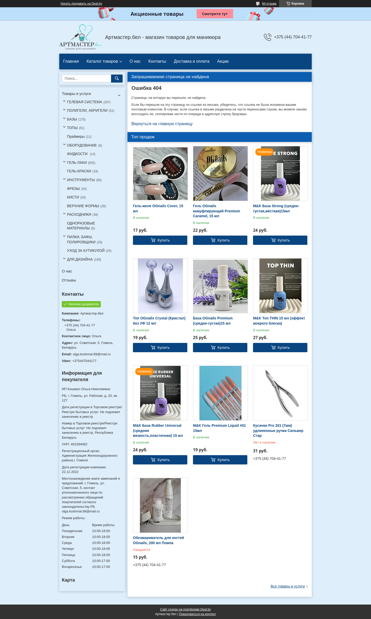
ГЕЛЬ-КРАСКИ (79, 171)
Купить (163, 240)
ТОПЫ (72, 128)
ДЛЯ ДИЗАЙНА (80, 259)
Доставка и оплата (191, 61)
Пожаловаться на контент (197, 614)
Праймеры (76, 136)
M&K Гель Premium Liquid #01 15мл (219, 428)
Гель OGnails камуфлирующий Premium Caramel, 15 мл (216, 211)
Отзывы (69, 280)
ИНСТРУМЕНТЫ (81, 180)
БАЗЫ (72, 119)
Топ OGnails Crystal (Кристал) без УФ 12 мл (159, 320)
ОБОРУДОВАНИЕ (82, 145)
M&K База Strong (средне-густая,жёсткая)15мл (276, 208)
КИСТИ (73, 197)
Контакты (157, 61)
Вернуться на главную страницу (162, 124)
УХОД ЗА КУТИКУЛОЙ (86, 250)
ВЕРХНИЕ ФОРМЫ (83, 206)
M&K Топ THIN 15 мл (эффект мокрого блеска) (279, 320)
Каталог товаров (102, 61)
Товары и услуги (76, 93)
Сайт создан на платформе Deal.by (185, 609)
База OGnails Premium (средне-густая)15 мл (213, 320)
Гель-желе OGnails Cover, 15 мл (158, 208)
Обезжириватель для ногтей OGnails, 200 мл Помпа (158, 540)
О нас (135, 61)
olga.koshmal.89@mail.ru (92, 354)
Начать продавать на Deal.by (81, 3)
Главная (71, 61)
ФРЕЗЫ (73, 189)
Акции (223, 61)
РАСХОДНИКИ (79, 214)
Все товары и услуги (288, 586)
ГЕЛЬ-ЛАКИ (77, 162)
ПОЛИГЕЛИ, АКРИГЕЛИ (87, 110)
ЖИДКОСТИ (78, 154)
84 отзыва (269, 3)
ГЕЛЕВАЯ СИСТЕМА (84, 102)
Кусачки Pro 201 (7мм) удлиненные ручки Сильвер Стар (278, 430)
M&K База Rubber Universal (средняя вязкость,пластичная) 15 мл (158, 430)
